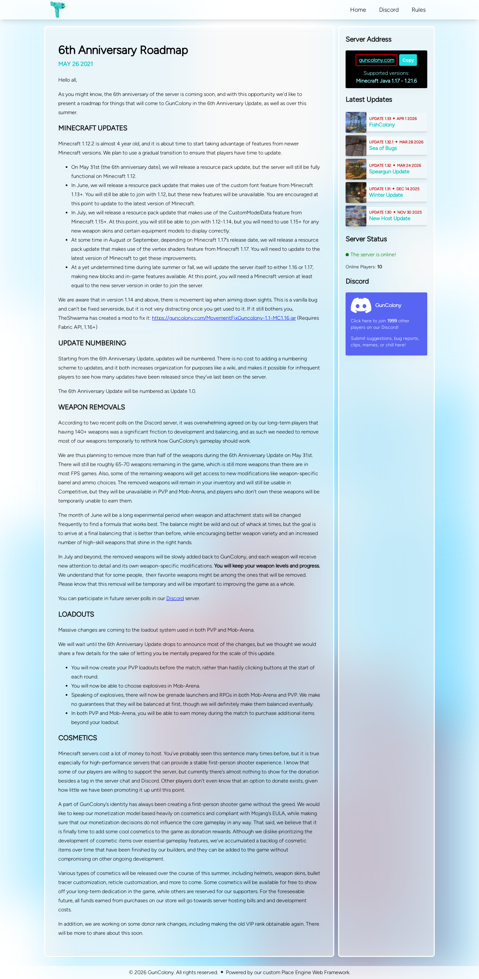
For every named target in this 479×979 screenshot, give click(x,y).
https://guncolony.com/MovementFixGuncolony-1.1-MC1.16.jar (224, 318)
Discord (175, 598)
